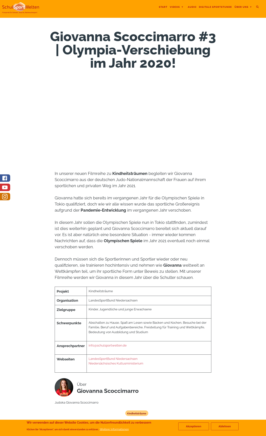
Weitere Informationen (114, 429)
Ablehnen (225, 426)
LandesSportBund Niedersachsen (113, 359)
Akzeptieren (193, 426)
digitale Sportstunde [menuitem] (215, 7)
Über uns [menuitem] (243, 7)
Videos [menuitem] (177, 7)
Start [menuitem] (163, 7)
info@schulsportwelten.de (108, 345)
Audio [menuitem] (192, 7)
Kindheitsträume (136, 413)
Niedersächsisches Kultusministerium (116, 363)
